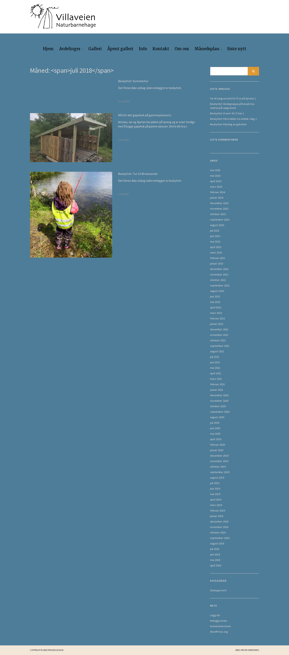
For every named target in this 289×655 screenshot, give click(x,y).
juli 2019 (214, 483)
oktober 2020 (218, 406)
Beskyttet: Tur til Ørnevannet (138, 174)
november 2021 (219, 335)
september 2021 (219, 346)
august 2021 (217, 351)
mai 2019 (215, 494)
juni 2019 (215, 488)
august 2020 (217, 417)
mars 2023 (216, 252)
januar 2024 (216, 197)
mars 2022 (216, 313)
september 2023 (219, 219)
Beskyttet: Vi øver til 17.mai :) (227, 113)
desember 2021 (219, 329)
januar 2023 (216, 263)
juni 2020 (215, 428)
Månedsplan (206, 48)
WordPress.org (219, 631)
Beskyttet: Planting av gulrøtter (228, 124)
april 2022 (215, 307)
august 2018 (217, 543)
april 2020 (215, 439)
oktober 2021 (218, 340)
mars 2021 (216, 379)
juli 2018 (214, 549)
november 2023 (219, 208)
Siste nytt (236, 48)
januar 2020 (216, 450)
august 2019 (217, 477)
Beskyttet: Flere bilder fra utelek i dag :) (233, 119)
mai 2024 (215, 175)
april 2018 (215, 565)
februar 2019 (217, 510)
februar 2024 (217, 192)
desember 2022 (219, 269)
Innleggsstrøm (218, 620)
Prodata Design (55, 650)
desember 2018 (219, 521)
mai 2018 (215, 560)
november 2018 (219, 527)
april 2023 (215, 247)
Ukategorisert (218, 590)
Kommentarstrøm (220, 626)
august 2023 (217, 225)
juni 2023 (215, 236)
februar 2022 (217, 318)
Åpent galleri (120, 48)
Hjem (48, 48)
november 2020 (219, 400)
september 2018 (219, 538)
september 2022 (219, 285)
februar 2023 (217, 258)
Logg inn (215, 615)
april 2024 (215, 181)
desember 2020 (219, 395)
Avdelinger (69, 48)
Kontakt (161, 48)
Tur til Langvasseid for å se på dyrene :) (233, 98)
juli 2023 (214, 230)
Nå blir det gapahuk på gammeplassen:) (144, 115)
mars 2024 (216, 186)
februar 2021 (217, 384)
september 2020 (219, 411)
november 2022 (219, 274)
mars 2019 (216, 505)
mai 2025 (215, 170)
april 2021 (215, 373)
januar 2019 (216, 516)
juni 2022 (215, 296)
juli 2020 (214, 422)
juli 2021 (214, 357)
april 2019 (215, 499)
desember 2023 (219, 203)
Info (143, 48)
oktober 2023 (218, 214)
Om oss (182, 48)
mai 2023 (215, 241)
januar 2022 (216, 324)
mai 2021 (215, 368)
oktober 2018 (218, 532)
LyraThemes (253, 650)
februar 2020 (217, 444)
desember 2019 (219, 455)
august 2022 (217, 291)
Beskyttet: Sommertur (133, 81)
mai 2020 (215, 433)
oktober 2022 (218, 280)
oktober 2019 (218, 466)
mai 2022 (215, 302)
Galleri (95, 48)
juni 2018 (215, 554)
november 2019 (219, 461)
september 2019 (219, 472)
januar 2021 (216, 390)
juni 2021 (215, 362)
